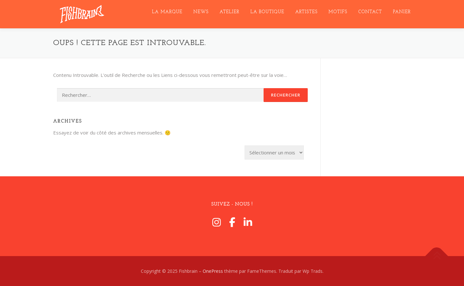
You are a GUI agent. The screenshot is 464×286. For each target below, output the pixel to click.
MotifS (338, 12)
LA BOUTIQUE (267, 12)
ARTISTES (306, 12)
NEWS (200, 12)
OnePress (213, 271)
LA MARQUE (167, 12)
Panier (402, 12)
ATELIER (229, 12)
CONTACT (370, 12)
